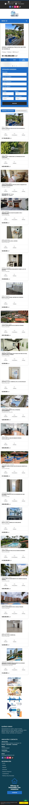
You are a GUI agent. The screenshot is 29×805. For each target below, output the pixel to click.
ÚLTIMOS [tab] (21, 110)
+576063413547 (10, 3)
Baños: (17, 91)
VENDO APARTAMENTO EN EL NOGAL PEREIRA (12, 606)
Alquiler (4, 767)
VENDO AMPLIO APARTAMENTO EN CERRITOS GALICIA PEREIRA (14, 579)
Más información (7, 803)
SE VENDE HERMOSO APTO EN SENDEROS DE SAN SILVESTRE (13, 495)
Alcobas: (4, 91)
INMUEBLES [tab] (8, 110)
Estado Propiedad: (6, 81)
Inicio (3, 763)
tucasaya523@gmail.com (8, 755)
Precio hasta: (18, 96)
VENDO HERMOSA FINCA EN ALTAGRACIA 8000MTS (13, 550)
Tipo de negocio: (6, 86)
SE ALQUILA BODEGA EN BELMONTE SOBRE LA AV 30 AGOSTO (14, 270)
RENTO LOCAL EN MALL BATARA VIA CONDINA (12, 297)
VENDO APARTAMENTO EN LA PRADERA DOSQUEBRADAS (11, 410)
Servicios (4, 769)
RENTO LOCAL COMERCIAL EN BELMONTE (11, 522)
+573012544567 (20, 3)
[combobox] (14, 79)
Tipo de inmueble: (6, 76)
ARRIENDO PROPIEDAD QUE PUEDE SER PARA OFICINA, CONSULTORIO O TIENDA (14, 354)
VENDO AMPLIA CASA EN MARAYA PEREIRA (11, 438)
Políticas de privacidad (8, 775)
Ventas (4, 765)
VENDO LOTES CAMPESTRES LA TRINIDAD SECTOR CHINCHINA (13, 157)
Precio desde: (5, 96)
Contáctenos (5, 773)
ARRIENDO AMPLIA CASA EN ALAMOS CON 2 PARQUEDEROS (12, 213)
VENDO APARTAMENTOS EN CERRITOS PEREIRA (13, 325)
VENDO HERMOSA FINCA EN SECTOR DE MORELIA (14, 48)
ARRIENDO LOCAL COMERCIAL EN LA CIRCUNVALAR (14, 381)
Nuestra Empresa (6, 771)
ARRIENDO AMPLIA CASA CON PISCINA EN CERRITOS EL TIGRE (14, 467)
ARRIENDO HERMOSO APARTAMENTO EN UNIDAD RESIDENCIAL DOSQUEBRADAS (13, 664)
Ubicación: (5, 72)
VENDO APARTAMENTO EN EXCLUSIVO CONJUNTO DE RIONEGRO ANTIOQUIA (14, 185)
